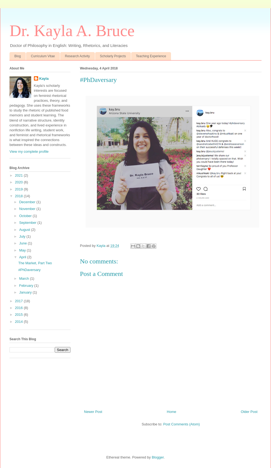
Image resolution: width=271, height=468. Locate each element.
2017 (19, 301)
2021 (19, 175)
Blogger (158, 457)
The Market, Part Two (35, 263)
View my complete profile (29, 151)
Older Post (249, 412)
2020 (19, 182)
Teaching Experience (151, 56)
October (26, 216)
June (23, 243)
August (25, 230)
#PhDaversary (29, 270)
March (24, 278)
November (28, 209)
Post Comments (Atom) (181, 424)
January (26, 292)
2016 (19, 308)
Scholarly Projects (113, 56)
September (28, 223)
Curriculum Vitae (43, 56)
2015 (19, 315)
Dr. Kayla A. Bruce (72, 31)
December (28, 202)
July (23, 236)
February (26, 286)
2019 (19, 189)
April (23, 257)
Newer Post (93, 412)
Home (171, 412)
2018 (19, 196)
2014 (19, 322)
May (23, 250)
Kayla (44, 79)
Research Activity (77, 56)
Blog (17, 56)
